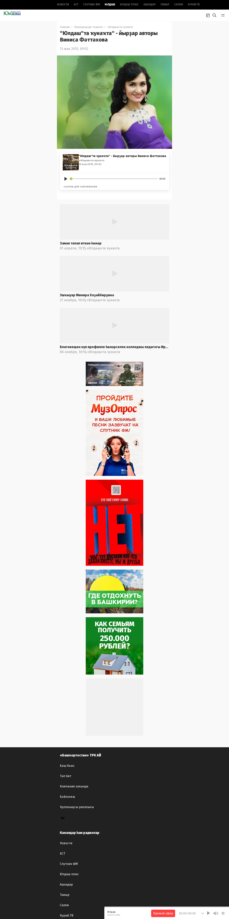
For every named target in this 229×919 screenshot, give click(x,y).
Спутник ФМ (91, 4)
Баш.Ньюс (67, 766)
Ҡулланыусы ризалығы (77, 807)
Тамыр (165, 4)
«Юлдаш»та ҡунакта (120, 27)
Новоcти (63, 4)
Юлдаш (110, 4)
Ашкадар (149, 4)
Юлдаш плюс (129, 4)
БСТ (76, 4)
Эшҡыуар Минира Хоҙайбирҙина (87, 295)
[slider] (114, 179)
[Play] (66, 179)
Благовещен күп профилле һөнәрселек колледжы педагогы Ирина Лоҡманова (114, 347)
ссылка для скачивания (80, 186)
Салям (178, 4)
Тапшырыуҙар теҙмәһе (88, 27)
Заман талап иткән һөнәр (80, 243)
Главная (65, 27)
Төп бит (65, 776)
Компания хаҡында (74, 786)
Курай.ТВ (194, 4)
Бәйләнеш (67, 797)
